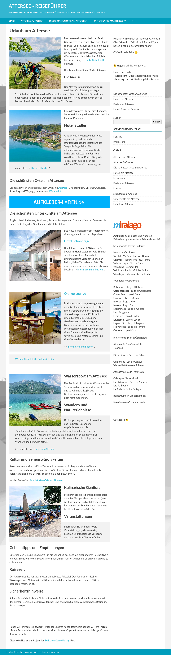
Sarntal (117, 256)
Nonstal (117, 252)
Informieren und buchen (90, 269)
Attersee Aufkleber (123, 162)
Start (12, 21)
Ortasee (117, 330)
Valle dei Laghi (120, 263)
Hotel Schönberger (77, 241)
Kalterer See (119, 308)
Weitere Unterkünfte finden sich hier (34, 359)
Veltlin (116, 270)
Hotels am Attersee (123, 99)
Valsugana (118, 266)
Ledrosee (118, 316)
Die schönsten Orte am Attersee (67, 21)
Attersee (62, 187)
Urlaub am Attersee (123, 204)
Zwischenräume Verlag (57, 640)
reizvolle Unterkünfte (94, 60)
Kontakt (117, 136)
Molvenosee (119, 326)
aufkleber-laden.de (149, 239)
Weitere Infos (56, 191)
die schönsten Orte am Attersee (45, 480)
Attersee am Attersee (124, 157)
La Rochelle (119, 389)
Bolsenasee (119, 287)
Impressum (119, 141)
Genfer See (119, 361)
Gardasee (118, 298)
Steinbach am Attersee (125, 193)
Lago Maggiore (121, 312)
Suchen (117, 117)
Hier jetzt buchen (40, 168)
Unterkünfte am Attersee (108, 21)
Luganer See (119, 323)
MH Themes (55, 652)
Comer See (119, 294)
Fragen (120, 65)
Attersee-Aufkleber (32, 21)
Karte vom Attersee (44, 449)
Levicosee (118, 319)
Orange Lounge (75, 294)
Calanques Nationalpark (126, 378)
